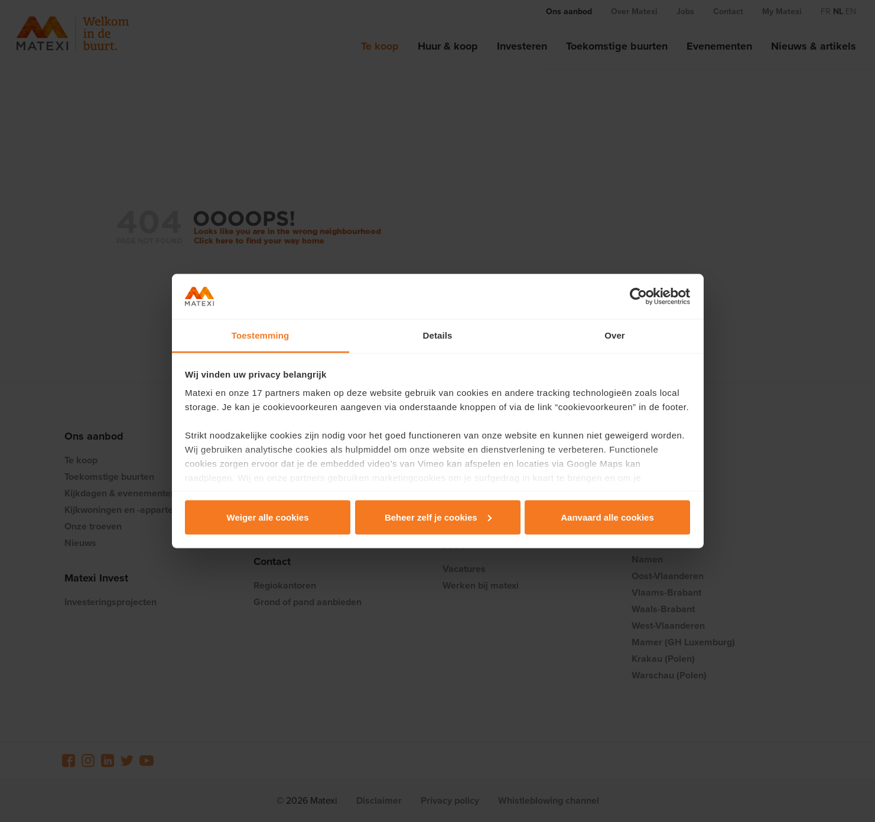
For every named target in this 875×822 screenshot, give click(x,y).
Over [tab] (614, 335)
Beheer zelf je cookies (438, 517)
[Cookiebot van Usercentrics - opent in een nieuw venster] (638, 297)
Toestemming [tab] (261, 335)
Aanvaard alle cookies (607, 517)
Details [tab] (438, 335)
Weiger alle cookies (268, 517)
